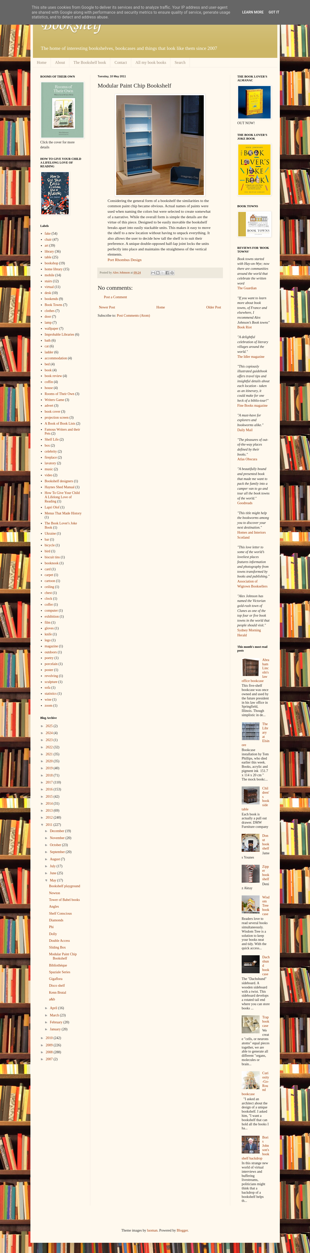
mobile (49, 275)
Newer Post (107, 307)
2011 (49, 825)
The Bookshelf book (90, 62)
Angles (54, 906)
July (53, 866)
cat (47, 346)
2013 (50, 810)
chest (48, 593)
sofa (47, 687)
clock (48, 598)
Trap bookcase (265, 1021)
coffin (49, 382)
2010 (50, 1038)
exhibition (52, 616)
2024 (50, 733)
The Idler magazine (251, 357)
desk (48, 293)
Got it (274, 12)
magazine (51, 646)
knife (48, 634)
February (56, 1022)
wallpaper (51, 328)
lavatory (50, 463)
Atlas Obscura (247, 459)
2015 (50, 796)
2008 (50, 1052)
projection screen (57, 417)
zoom (48, 705)
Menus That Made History (63, 513)
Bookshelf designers (59, 481)
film (47, 622)
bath (48, 340)
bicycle (50, 545)
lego (48, 640)
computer (51, 610)
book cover (52, 411)
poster (49, 670)
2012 (50, 817)
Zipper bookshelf (265, 873)
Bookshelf (71, 24)
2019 (50, 768)
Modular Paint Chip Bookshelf (63, 956)
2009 (50, 1045)
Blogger (182, 1230)
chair (48, 239)
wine (48, 699)
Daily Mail (245, 430)
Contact (120, 62)
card (48, 569)
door (48, 316)
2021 (50, 754)
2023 (50, 740)
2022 (50, 747)
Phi (51, 927)
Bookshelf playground (64, 886)
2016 (50, 789)
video (48, 475)
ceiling (49, 587)
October (56, 845)
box (47, 445)
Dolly (53, 934)
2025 (50, 726)
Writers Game (54, 400)
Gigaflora (55, 979)
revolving (51, 676)
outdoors (51, 652)
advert (49, 405)
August (55, 859)
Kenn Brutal (57, 992)
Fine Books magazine (252, 405)
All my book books (150, 62)
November (58, 838)
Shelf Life (52, 439)
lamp (48, 322)
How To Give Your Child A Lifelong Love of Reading (62, 497)
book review (53, 376)
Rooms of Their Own (59, 394)
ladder (49, 352)
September (58, 852)
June (53, 873)
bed (47, 364)
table (48, 257)
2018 (50, 775)
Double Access (59, 941)
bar (47, 539)
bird (47, 551)
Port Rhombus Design (125, 260)
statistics (51, 693)
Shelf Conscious (60, 913)
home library (54, 269)
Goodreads (245, 503)
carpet (49, 575)
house (49, 388)
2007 (50, 1059)
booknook (52, 563)
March (55, 1015)
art (46, 245)
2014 (50, 803)
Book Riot (244, 327)
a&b (52, 999)
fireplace (51, 457)
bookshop (51, 263)
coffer (49, 604)
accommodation (56, 358)
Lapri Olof (52, 507)
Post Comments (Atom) (133, 315)
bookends (51, 299)
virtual (49, 287)
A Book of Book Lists (60, 423)
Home (42, 62)
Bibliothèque (58, 965)
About (60, 62)
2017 (50, 782)
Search (180, 62)
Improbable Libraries (59, 334)
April (54, 1008)
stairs (48, 281)
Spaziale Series (59, 972)
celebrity (51, 451)
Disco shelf (57, 985)
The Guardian (247, 288)
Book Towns (53, 305)
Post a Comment (115, 297)
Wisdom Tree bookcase (266, 905)
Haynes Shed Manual (60, 487)
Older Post (213, 307)
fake (48, 233)
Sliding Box (57, 947)
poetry (49, 658)
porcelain (51, 664)
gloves (49, 628)
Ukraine (50, 533)
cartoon (50, 581)
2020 (50, 761)
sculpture (51, 682)
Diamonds (56, 920)
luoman (152, 1230)
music (49, 469)
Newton (54, 893)
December (57, 831)
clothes (50, 311)
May (53, 880)
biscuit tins (52, 557)
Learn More (253, 12)
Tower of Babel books (64, 900)
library (49, 251)
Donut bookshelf (265, 842)
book (48, 370)
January (56, 1029)
